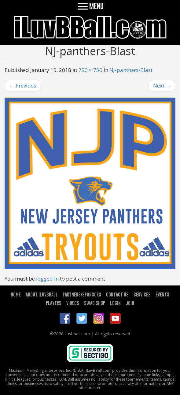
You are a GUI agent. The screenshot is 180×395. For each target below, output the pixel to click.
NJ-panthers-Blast (130, 69)
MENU (90, 6)
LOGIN (115, 303)
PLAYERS (53, 303)
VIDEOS (72, 303)
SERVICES (142, 294)
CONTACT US (117, 294)
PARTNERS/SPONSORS (82, 294)
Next (162, 85)
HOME (16, 294)
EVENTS (162, 294)
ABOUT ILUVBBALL (42, 294)
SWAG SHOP (94, 303)
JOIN (130, 303)
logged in (47, 278)
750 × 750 (90, 69)
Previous (22, 85)
